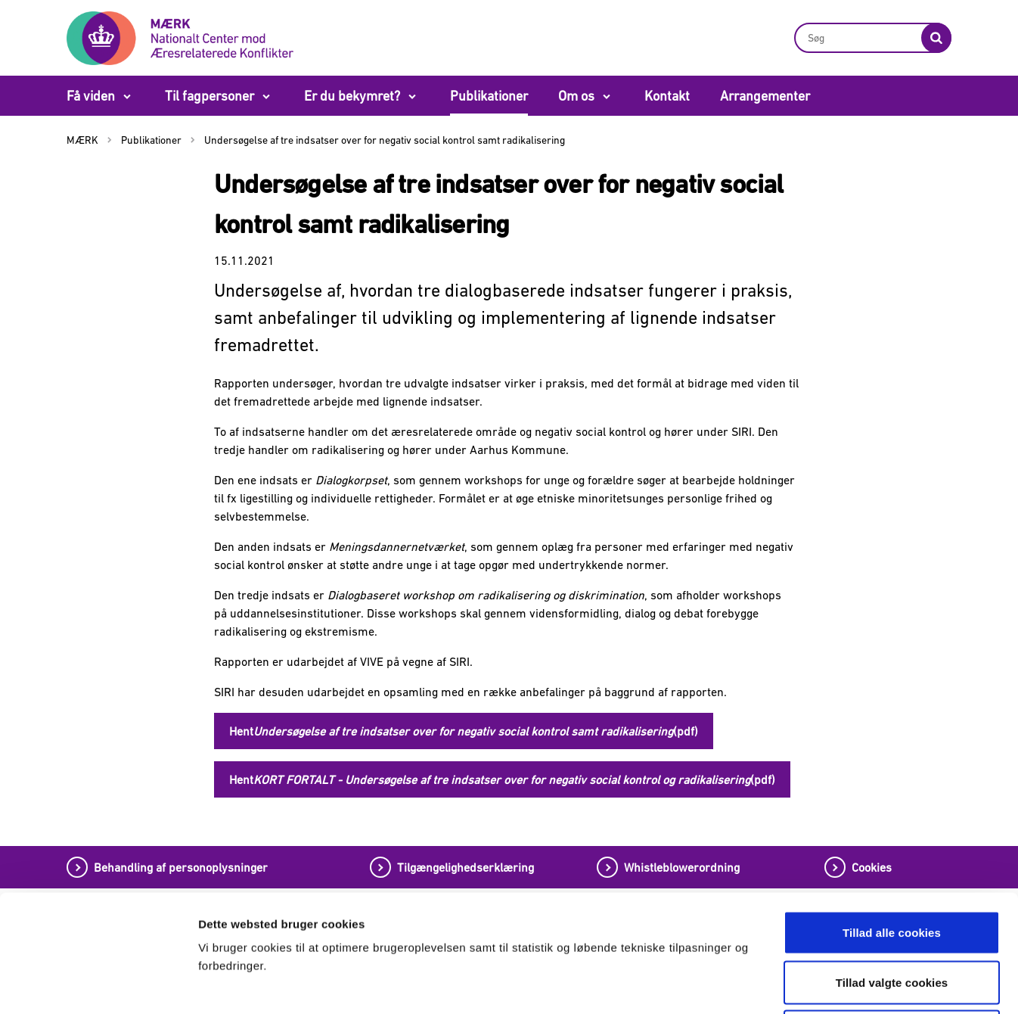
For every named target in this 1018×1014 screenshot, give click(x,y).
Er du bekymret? (352, 96)
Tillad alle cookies (892, 815)
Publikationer (489, 96)
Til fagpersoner (209, 96)
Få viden (91, 96)
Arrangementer (765, 96)
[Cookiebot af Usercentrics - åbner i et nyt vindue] (98, 984)
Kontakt (667, 96)
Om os (576, 96)
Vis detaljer (792, 984)
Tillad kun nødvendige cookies (891, 914)
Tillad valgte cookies (892, 865)
